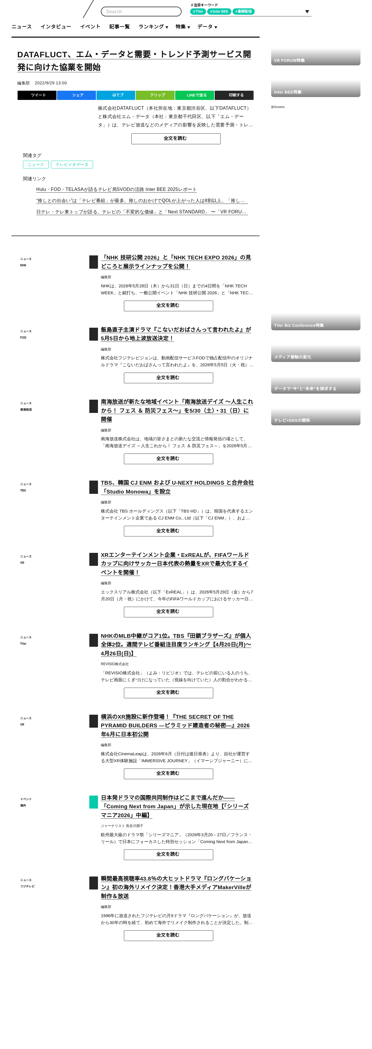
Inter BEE (222, 11)
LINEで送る (197, 95)
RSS (353, 11)
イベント (90, 27)
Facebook (340, 11)
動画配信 (247, 11)
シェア (78, 95)
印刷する (236, 95)
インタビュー (55, 27)
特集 (180, 27)
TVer (200, 11)
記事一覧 (119, 27)
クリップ (157, 95)
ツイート (38, 95)
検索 (175, 11)
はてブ (118, 95)
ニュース (22, 27)
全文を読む (175, 138)
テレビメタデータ (71, 164)
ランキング (151, 27)
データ (205, 27)
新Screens (277, 107)
